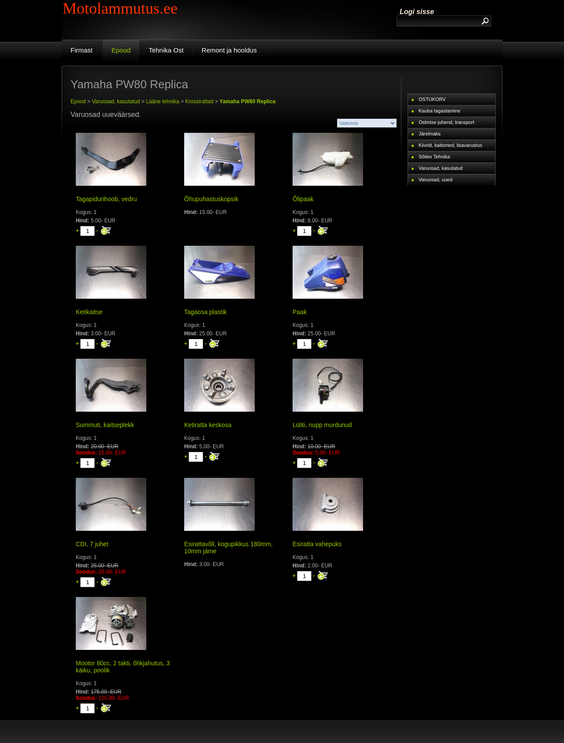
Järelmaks (430, 133)
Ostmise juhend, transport (446, 122)
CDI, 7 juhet (92, 544)
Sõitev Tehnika (434, 156)
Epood (78, 101)
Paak (300, 311)
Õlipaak (303, 199)
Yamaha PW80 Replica (247, 101)
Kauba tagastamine (439, 110)
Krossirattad (199, 101)
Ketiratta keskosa (207, 424)
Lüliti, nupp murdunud (322, 424)
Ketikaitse (89, 311)
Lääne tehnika (162, 101)
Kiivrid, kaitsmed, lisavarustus (450, 145)
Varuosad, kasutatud (116, 101)
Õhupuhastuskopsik (211, 199)
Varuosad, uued (436, 179)
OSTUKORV (432, 99)
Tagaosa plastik (205, 311)
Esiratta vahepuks (317, 544)
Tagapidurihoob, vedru (106, 199)
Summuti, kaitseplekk (105, 424)
